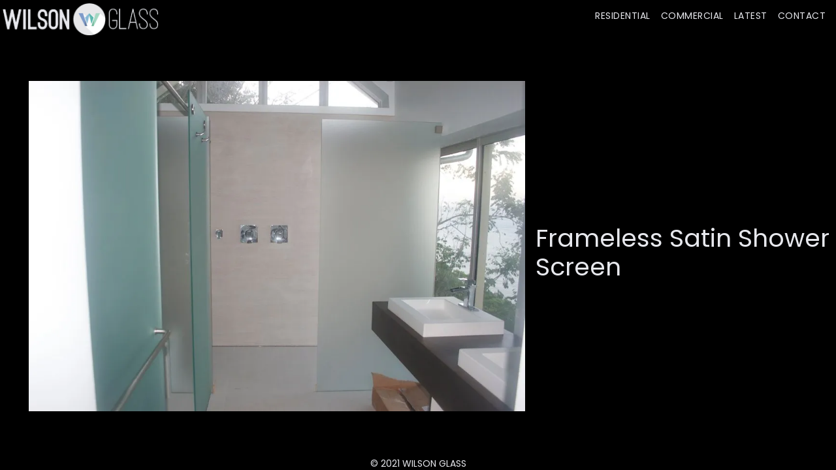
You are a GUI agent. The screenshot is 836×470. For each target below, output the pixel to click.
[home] (79, 19)
